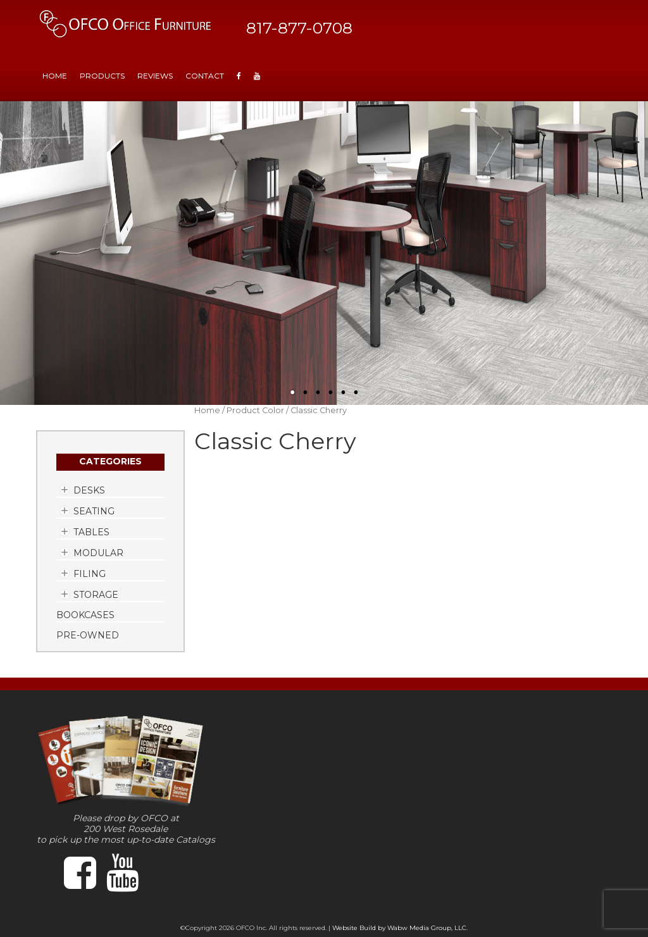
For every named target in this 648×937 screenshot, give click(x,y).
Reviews (155, 75)
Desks (89, 490)
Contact (204, 75)
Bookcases (85, 615)
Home (207, 410)
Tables (91, 532)
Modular (98, 553)
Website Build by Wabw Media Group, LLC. (400, 928)
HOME (54, 75)
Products (102, 75)
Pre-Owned (87, 635)
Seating (94, 511)
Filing (89, 574)
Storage (95, 594)
